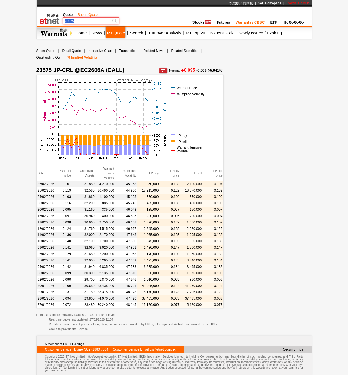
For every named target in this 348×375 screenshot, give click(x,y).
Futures (223, 22)
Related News (154, 51)
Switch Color (297, 3)
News (97, 33)
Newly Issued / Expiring (260, 33)
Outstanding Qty (48, 57)
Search (136, 33)
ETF (273, 22)
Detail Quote (71, 51)
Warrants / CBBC (250, 22)
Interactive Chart (100, 51)
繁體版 (234, 3)
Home (81, 33)
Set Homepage (269, 3)
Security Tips (293, 349)
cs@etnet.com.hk (163, 349)
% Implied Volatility (82, 57)
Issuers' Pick (222, 33)
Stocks (201, 22)
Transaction (127, 51)
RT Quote (116, 33)
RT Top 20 (195, 33)
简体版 (248, 3)
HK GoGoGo (293, 22)
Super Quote (88, 15)
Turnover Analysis (164, 33)
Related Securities (184, 51)
